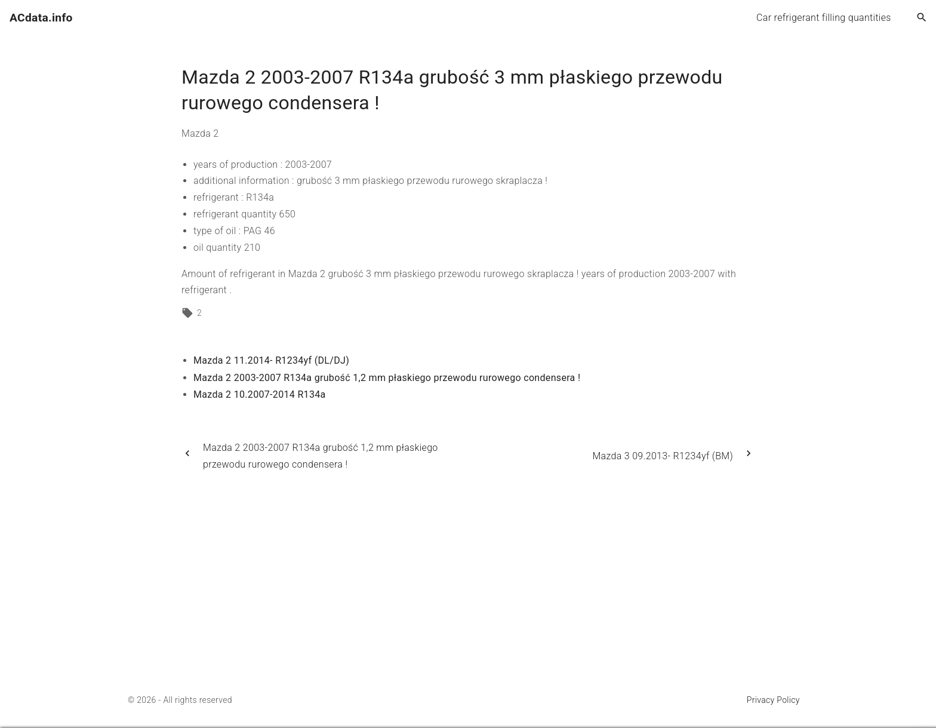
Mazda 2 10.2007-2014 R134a (259, 394)
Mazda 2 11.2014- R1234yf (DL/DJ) (271, 360)
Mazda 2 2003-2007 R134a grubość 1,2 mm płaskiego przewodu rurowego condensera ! (386, 377)
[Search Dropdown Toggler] (922, 18)
